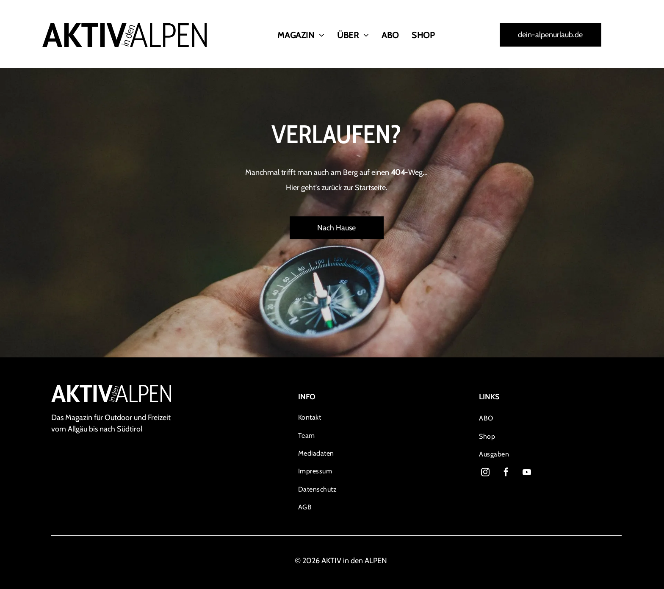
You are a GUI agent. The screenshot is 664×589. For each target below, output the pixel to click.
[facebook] (506, 473)
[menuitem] (301, 35)
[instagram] (485, 473)
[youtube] (526, 473)
